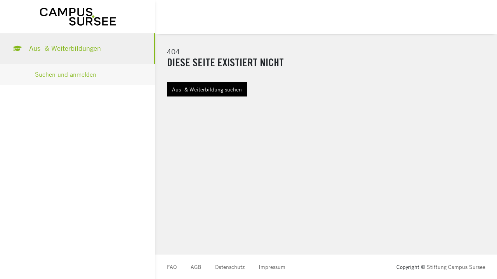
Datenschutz (230, 267)
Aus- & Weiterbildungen (56, 48)
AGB (196, 267)
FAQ (172, 267)
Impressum (272, 267)
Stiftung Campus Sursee (456, 267)
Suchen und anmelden (65, 74)
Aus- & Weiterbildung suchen (207, 89)
